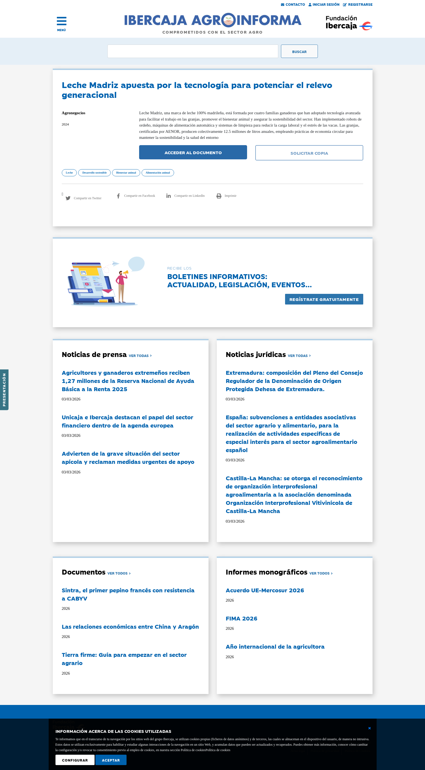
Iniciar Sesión (324, 4)
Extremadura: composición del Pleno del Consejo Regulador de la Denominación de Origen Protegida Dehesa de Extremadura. (294, 380)
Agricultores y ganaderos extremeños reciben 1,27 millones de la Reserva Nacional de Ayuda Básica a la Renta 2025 (128, 380)
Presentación (4, 389)
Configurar (75, 759)
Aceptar (111, 759)
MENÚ (61, 30)
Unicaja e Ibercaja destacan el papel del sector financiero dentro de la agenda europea (127, 421)
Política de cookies (218, 750)
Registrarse (358, 4)
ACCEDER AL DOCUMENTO (193, 152)
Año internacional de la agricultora (275, 646)
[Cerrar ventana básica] (369, 728)
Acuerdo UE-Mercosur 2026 (265, 590)
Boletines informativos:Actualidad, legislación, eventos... (239, 280)
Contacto (293, 4)
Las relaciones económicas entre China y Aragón (130, 626)
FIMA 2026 (241, 618)
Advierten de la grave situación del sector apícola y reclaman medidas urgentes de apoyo (128, 457)
